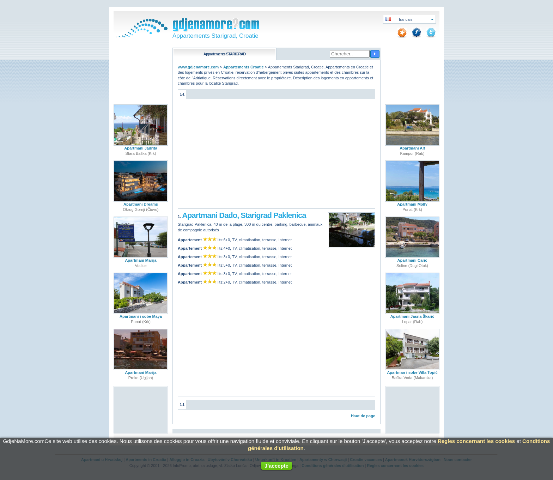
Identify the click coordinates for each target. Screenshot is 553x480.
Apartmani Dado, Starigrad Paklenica (244, 215)
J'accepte (276, 466)
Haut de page (363, 416)
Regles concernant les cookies (476, 441)
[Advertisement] (276, 155)
